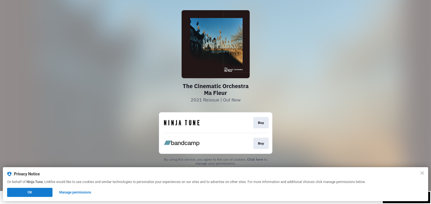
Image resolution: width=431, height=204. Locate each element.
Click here (255, 159)
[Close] (422, 173)
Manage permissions (75, 192)
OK (30, 192)
